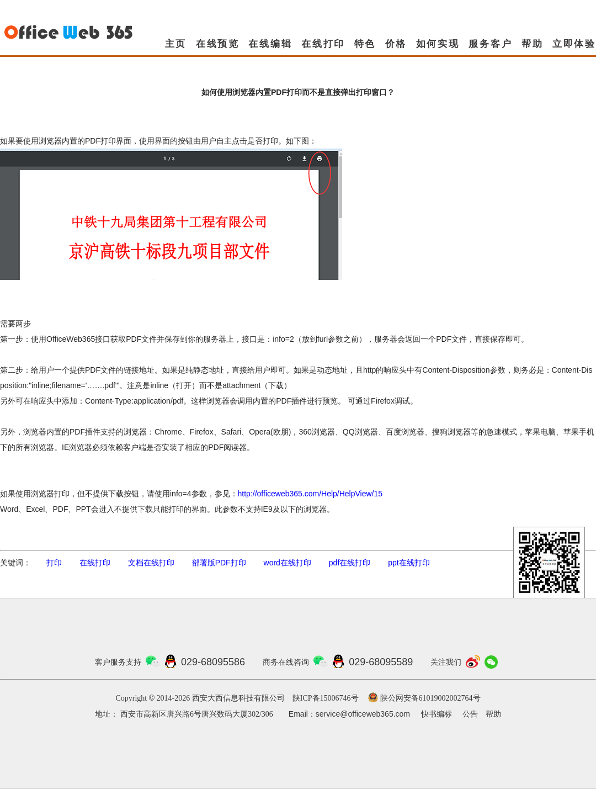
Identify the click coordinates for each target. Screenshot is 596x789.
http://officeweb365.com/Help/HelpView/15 (310, 493)
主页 (176, 44)
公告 (470, 714)
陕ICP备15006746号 (325, 698)
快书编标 (436, 714)
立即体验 (574, 44)
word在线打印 (287, 562)
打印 (54, 562)
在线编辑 (270, 44)
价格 (396, 44)
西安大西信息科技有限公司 (238, 698)
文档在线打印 (151, 562)
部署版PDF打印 (219, 562)
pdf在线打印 (349, 562)
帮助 (533, 44)
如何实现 (438, 44)
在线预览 (218, 44)
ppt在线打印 (408, 562)
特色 (365, 44)
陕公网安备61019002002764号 (430, 698)
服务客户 (490, 44)
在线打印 (323, 44)
